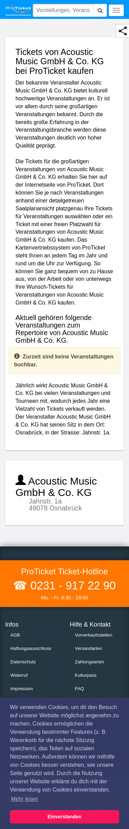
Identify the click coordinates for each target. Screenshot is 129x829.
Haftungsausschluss (30, 648)
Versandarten (88, 648)
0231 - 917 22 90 (71, 585)
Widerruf (19, 675)
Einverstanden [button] (64, 816)
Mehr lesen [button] (24, 799)
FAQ (79, 688)
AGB (15, 635)
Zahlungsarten (89, 661)
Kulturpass (86, 675)
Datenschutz (23, 661)
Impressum (21, 688)
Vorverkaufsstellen (93, 635)
